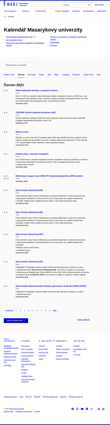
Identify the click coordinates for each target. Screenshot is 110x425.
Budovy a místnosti (62, 359)
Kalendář (76, 346)
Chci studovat (9, 340)
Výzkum (25, 341)
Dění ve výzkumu (27, 349)
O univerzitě (47, 341)
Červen (21, 75)
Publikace (24, 370)
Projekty (24, 373)
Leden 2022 (88, 75)
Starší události (83, 320)
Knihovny (59, 356)
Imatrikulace (54, 42)
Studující (76, 11)
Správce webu (8, 411)
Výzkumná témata (27, 356)
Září (49, 75)
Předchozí (8, 311)
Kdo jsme (42, 346)
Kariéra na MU (43, 352)
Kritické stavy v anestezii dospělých (32, 154)
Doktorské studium (10, 357)
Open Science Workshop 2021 (29, 190)
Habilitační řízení (26, 376)
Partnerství (42, 356)
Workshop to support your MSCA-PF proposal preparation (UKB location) (49, 176)
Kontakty (59, 346)
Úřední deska (43, 349)
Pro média (76, 354)
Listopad (65, 75)
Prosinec (76, 75)
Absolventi (101, 11)
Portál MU (37, 397)
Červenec (32, 75)
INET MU (29, 397)
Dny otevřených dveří (14, 40)
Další (56, 311)
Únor (99, 75)
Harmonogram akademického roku (20, 37)
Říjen (56, 75)
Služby (41, 359)
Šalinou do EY (22, 132)
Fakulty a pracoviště (63, 349)
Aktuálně (79, 341)
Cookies (37, 411)
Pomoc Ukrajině (62, 11)
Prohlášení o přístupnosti (24, 411)
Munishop (63, 397)
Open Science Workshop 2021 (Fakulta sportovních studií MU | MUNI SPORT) (51, 286)
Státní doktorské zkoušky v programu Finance (37, 90)
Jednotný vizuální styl (76, 397)
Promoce (53, 45)
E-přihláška (7, 365)
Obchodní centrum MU (50, 397)
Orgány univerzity (62, 352)
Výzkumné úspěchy (27, 352)
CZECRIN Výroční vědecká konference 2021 (36, 112)
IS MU (21, 397)
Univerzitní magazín (10, 397)
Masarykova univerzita (16, 409)
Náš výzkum (25, 346)
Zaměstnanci (88, 11)
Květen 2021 (9, 75)
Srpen (41, 75)
